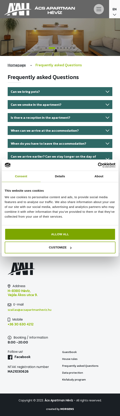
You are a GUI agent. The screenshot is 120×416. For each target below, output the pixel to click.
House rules (69, 359)
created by (60, 409)
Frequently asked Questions (80, 366)
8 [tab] (73, 48)
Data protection (72, 373)
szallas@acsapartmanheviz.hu (29, 309)
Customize (60, 247)
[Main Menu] (99, 9)
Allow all (60, 234)
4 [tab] (61, 48)
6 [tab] (67, 48)
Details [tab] (60, 176)
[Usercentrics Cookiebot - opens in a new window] (97, 165)
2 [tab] (52, 48)
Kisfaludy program (74, 380)
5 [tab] (64, 48)
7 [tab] (70, 48)
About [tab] (99, 176)
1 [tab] (47, 48)
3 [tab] (57, 48)
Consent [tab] (21, 176)
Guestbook (69, 352)
